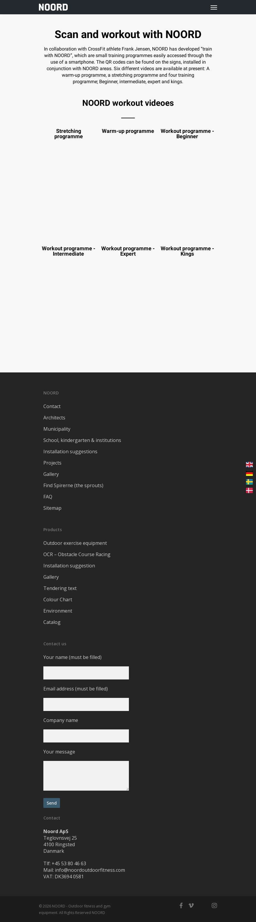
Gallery (51, 474)
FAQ (47, 496)
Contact (52, 406)
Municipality (56, 429)
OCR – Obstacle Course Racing (76, 554)
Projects (52, 463)
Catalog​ (52, 622)
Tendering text (60, 588)
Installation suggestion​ (69, 565)
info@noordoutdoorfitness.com (90, 870)
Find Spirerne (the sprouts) (73, 485)
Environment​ (57, 611)
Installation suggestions (70, 451)
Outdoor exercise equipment (75, 543)
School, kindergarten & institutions (82, 440)
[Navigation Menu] (214, 7)
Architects (54, 417)
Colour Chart (57, 599)
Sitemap (52, 508)
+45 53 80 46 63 (69, 863)
